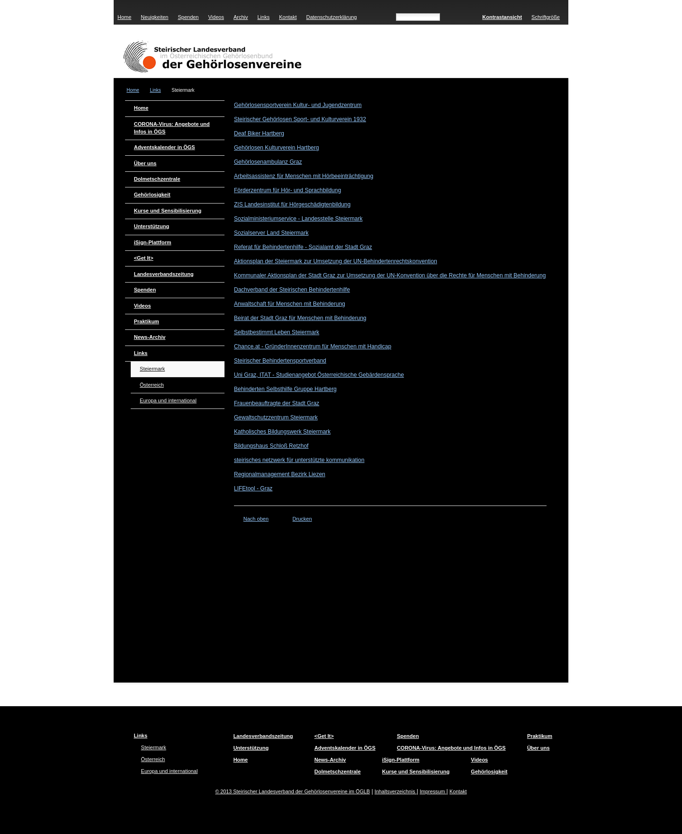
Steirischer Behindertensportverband (280, 360)
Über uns (145, 163)
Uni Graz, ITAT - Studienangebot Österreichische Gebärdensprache (319, 375)
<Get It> (143, 258)
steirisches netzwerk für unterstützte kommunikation (299, 460)
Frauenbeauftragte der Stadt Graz (276, 403)
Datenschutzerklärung (331, 17)
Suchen (459, 16)
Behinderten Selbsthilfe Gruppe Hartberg (285, 389)
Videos (216, 17)
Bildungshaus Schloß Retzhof (271, 446)
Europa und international (168, 400)
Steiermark (152, 369)
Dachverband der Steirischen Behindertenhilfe (292, 289)
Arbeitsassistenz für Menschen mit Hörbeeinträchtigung (303, 176)
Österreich (152, 385)
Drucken (302, 519)
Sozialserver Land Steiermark (271, 233)
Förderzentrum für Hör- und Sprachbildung (287, 190)
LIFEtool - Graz (253, 488)
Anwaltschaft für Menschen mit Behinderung (289, 304)
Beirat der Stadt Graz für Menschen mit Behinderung (300, 318)
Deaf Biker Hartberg (259, 133)
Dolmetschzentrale (157, 179)
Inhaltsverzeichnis (396, 791)
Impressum (433, 791)
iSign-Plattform (152, 242)
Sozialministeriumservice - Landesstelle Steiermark (298, 218)
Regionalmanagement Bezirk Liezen (279, 474)
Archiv (240, 17)
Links (263, 17)
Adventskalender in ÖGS (164, 147)
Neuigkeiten (154, 17)
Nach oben (256, 519)
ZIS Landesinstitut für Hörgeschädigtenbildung (292, 204)
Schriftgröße (545, 17)
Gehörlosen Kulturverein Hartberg (276, 147)
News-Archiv (150, 337)
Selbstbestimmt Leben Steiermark (276, 332)
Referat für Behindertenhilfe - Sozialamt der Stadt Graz (303, 247)
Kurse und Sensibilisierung (167, 210)
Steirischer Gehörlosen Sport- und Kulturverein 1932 (300, 119)
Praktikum (146, 321)
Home (124, 17)
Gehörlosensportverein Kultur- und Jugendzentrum (297, 105)
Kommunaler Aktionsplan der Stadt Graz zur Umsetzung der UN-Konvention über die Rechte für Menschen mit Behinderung (390, 275)
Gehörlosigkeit (152, 194)
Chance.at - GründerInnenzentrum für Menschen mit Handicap (312, 346)
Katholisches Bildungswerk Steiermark (282, 431)
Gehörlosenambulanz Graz (268, 162)
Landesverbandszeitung (164, 274)
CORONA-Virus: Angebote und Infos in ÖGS (172, 127)
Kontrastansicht (502, 17)
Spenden (188, 17)
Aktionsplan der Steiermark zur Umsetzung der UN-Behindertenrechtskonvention (335, 261)
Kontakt (287, 17)
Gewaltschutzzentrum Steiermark (276, 417)
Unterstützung (152, 226)
